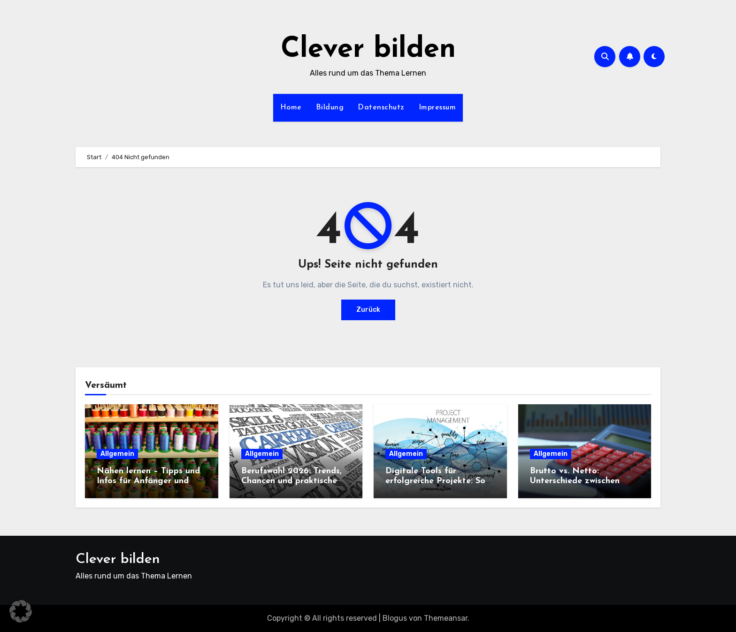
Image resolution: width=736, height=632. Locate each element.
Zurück (368, 310)
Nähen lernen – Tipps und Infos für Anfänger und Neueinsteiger (148, 481)
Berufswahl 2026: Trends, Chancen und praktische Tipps (291, 481)
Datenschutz (381, 107)
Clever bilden (368, 50)
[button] (20, 611)
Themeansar (446, 618)
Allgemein (117, 454)
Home (291, 107)
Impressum (437, 107)
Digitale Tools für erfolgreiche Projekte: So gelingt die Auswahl (435, 481)
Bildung (330, 107)
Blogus (395, 618)
